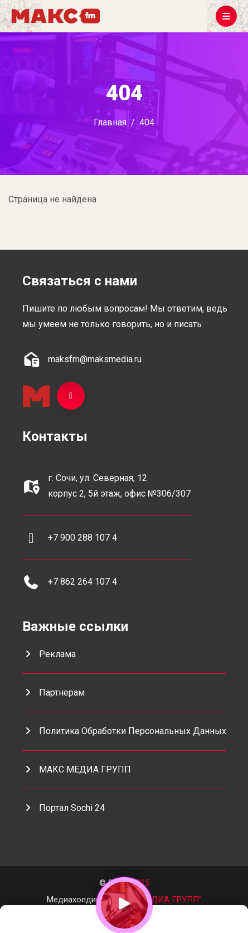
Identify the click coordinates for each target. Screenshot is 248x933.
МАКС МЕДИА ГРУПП (76, 769)
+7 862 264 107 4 (82, 581)
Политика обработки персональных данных (124, 731)
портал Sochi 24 (63, 808)
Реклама (49, 654)
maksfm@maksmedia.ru (95, 359)
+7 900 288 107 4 (82, 537)
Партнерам (53, 692)
